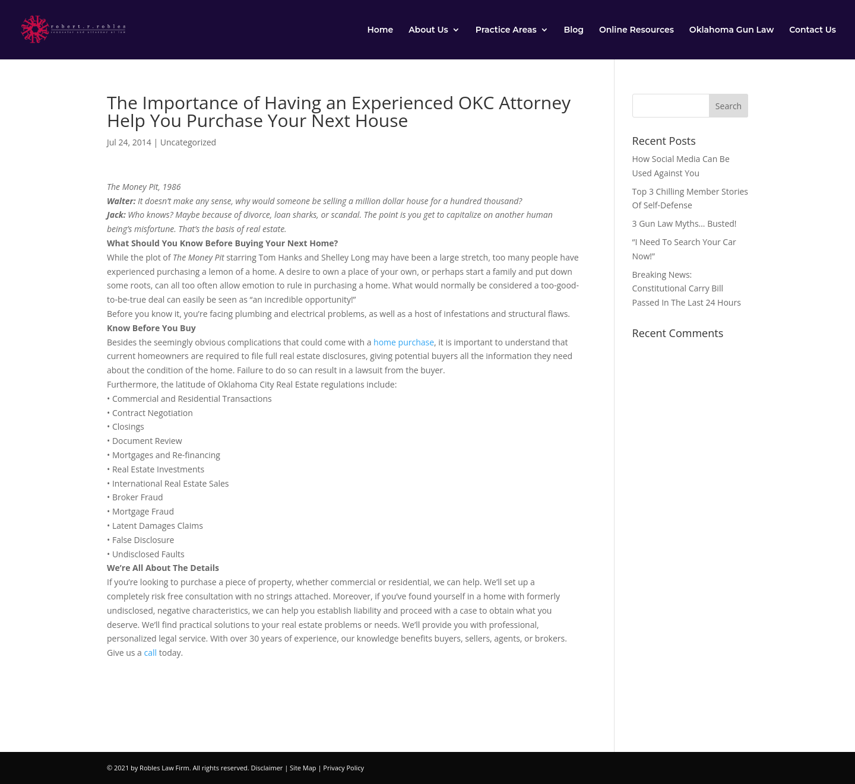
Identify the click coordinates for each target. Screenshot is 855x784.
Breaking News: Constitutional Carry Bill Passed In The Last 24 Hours (686, 289)
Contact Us (812, 30)
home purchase (403, 342)
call (150, 652)
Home (380, 30)
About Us (428, 30)
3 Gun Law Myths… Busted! (684, 223)
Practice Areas (506, 30)
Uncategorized (188, 142)
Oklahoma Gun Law (731, 30)
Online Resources (636, 30)
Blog (574, 30)
